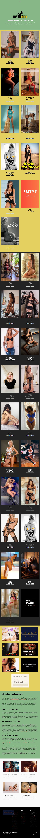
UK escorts (25, 742)
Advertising (23, 819)
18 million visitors (33, 817)
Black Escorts (14, 826)
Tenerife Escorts (15, 820)
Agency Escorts (24, 815)
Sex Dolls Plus (14, 813)
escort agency (23, 699)
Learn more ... (8, 777)
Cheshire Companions (14, 819)
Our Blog (22, 822)
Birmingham (32, 740)
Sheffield (3, 742)
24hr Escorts (14, 829)
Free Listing (23, 820)
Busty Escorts (14, 823)
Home (22, 812)
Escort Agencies (15, 827)
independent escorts (15, 699)
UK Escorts (23, 817)
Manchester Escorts (14, 817)
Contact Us (23, 821)
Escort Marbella (15, 812)
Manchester (27, 740)
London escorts (15, 821)
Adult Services (23, 818)
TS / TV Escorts (24, 816)
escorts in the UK (23, 731)
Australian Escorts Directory (15, 815)
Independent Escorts (14, 825)
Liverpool (9, 742)
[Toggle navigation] (20, 1)
